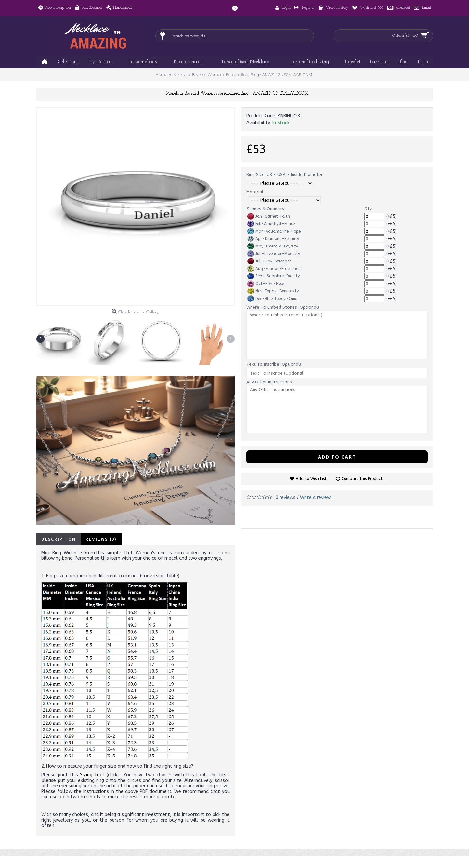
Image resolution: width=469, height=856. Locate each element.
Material (254, 191)
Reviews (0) (101, 539)
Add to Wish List (311, 478)
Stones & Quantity (265, 209)
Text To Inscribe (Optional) (273, 364)
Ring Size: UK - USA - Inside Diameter (284, 174)
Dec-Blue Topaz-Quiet (273, 298)
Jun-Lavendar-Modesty (273, 253)
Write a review (315, 497)
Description (58, 539)
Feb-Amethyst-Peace (271, 224)
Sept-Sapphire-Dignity (273, 276)
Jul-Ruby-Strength (269, 261)
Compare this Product (362, 478)
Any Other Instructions (269, 382)
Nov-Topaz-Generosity (273, 291)
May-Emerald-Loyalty (272, 246)
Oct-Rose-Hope (266, 283)
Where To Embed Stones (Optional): (283, 307)
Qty (368, 209)
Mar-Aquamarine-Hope (274, 231)
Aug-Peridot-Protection (274, 268)
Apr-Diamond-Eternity (273, 238)
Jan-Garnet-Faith (268, 216)
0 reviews (285, 497)
